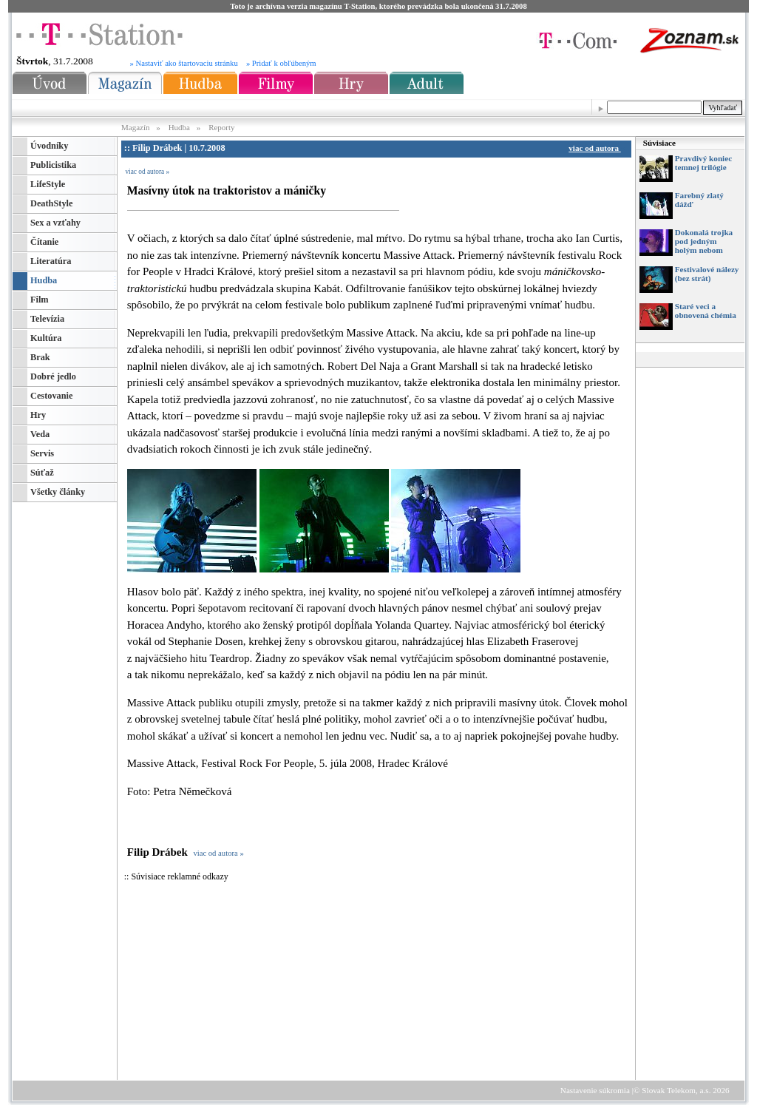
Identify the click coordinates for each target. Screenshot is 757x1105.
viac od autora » (147, 171)
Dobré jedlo (53, 376)
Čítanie (44, 242)
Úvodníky (49, 146)
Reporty (221, 127)
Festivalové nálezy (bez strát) (707, 274)
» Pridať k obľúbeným (281, 63)
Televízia (47, 319)
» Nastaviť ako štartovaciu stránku (184, 63)
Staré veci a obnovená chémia (705, 311)
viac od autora (596, 147)
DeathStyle (51, 203)
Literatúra (50, 261)
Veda (40, 434)
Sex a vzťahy (55, 222)
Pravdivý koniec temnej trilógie (703, 163)
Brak (40, 357)
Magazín (136, 127)
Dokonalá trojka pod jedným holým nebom (704, 241)
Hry (38, 415)
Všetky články (57, 492)
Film (39, 299)
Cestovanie (51, 396)
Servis (42, 453)
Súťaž (42, 472)
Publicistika (53, 165)
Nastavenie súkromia (595, 1090)
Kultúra (45, 338)
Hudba (179, 127)
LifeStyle (47, 184)
